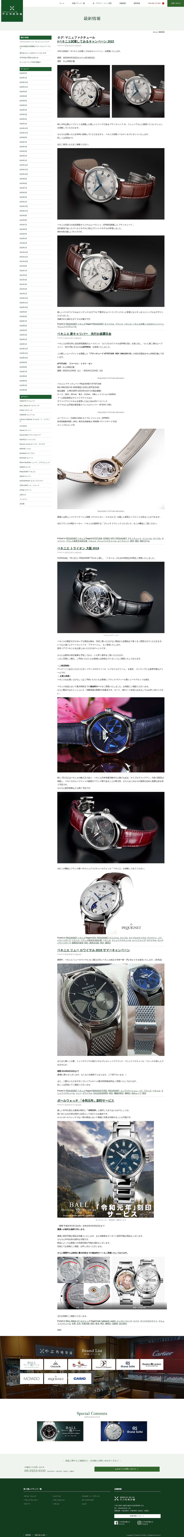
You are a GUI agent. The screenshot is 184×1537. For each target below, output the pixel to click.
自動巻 (115, 1324)
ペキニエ (128, 324)
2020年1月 (23, 344)
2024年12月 (24, 128)
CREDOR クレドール (27, 415)
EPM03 (106, 538)
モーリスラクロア (151, 1365)
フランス (119, 324)
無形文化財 (94, 943)
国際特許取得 (77, 943)
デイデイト (152, 938)
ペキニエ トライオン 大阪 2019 (78, 548)
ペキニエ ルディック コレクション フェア (34, 42)
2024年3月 (23, 151)
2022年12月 (24, 206)
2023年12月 (24, 165)
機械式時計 (119, 1093)
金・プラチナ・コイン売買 (102, 3)
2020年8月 (23, 316)
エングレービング (124, 1321)
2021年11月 (24, 257)
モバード (31, 1379)
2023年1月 (23, 202)
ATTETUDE (97, 538)
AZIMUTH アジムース (27, 401)
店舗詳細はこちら (136, 1516)
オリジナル (109, 324)
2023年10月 (24, 174)
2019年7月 (23, 371)
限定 (137, 541)
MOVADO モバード (26, 458)
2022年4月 (23, 238)
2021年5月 (23, 275)
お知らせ (23, 494)
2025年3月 (23, 114)
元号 (79, 1324)
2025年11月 (24, 87)
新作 (132, 541)
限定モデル (145, 541)
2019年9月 (23, 362)
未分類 (22, 504)
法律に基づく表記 (40, 1535)
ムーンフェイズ (139, 940)
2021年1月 (23, 293)
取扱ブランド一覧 (78, 3)
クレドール (55, 1365)
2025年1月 (23, 124)
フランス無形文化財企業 (76, 541)
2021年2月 (23, 289)
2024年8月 (23, 137)
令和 (74, 1324)
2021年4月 (23, 280)
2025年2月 (23, 119)
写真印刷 (85, 1324)
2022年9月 (23, 215)
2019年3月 (23, 390)
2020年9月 (23, 312)
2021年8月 (23, 266)
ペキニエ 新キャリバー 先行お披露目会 (84, 333)
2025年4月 (23, 110)
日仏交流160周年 (100, 1093)
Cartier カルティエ (26, 410)
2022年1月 (23, 248)
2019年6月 (23, 376)
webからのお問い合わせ (125, 1469)
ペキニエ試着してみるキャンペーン (148, 324)
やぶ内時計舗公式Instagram (145, 1523)
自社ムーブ (136, 1093)
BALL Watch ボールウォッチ (78, 1321)
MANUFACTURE (99, 1091)
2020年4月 (23, 335)
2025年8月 (23, 96)
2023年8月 (23, 183)
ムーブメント (123, 541)
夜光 (97, 1324)
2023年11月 (24, 169)
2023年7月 (23, 188)
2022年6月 (23, 229)
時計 (86, 943)
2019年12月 (24, 349)
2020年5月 (23, 330)
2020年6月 (23, 326)
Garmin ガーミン (25, 430)
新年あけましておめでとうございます (33, 53)
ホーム (61, 3)
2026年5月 (23, 73)
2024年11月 (24, 133)
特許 (102, 943)
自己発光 (123, 1324)
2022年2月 (23, 243)
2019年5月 (23, 381)
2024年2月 (23, 156)
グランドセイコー (127, 1365)
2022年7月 (23, 225)
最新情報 (137, 3)
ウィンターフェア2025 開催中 (30, 62)
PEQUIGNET (97, 324)
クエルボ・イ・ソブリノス (79, 1365)
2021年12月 (24, 252)
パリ (160, 938)
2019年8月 (23, 367)
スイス (136, 1321)
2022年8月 (23, 220)
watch (113, 1321)
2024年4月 (23, 147)
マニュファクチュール (67, 326)
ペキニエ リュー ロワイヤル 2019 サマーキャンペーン (93, 950)
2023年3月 (23, 197)
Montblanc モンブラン (27, 453)
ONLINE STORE (154, 3)
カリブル (157, 538)
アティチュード (134, 538)
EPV (113, 538)
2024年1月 (23, 160)
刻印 (92, 1324)
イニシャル (147, 538)
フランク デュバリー (103, 1365)
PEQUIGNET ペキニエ (75, 324)
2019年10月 (24, 358)
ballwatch (105, 1321)
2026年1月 (23, 78)
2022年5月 (23, 234)
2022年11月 (24, 211)
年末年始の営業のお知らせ (29, 57)
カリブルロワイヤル (137, 938)
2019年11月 (24, 353)
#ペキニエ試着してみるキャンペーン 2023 (85, 41)
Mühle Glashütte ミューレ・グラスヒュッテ (35, 462)
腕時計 (108, 943)
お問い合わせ (175, 3)
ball (98, 1321)
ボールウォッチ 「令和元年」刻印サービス (85, 1100)
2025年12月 (24, 82)
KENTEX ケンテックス (28, 439)
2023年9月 (23, 179)
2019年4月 (23, 385)
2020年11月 (24, 303)
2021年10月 (24, 261)
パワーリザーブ (64, 940)
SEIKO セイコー (25, 476)
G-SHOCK (23, 426)
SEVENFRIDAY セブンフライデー (31, 481)
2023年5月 (23, 192)
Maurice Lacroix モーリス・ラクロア (32, 444)
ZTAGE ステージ (25, 490)
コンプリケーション (129, 1091)
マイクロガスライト (148, 1321)
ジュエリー (24, 499)
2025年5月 (23, 105)
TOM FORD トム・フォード (29, 485)
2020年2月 (23, 339)
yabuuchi (78, 45)
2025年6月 (23, 101)
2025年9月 (23, 91)
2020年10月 (24, 307)
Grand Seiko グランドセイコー (30, 435)
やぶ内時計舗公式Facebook (122, 1523)
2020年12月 (24, 298)
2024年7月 (23, 142)
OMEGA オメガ (25, 467)
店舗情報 (122, 3)
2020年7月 (23, 321)
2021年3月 (23, 284)
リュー (78, 1093)
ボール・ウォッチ (31, 1365)
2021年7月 (23, 270)
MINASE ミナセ (25, 449)
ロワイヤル (151, 940)
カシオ (79, 1379)
